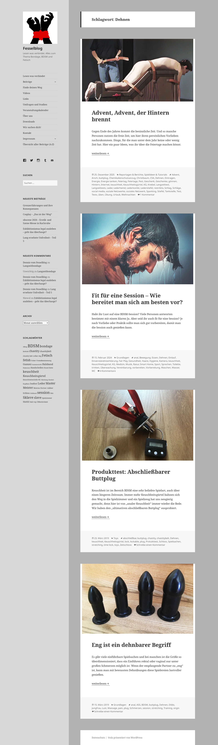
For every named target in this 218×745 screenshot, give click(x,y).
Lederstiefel (147, 187)
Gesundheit (135, 360)
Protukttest (152, 541)
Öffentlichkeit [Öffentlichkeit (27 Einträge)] (42, 402)
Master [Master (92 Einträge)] (50, 383)
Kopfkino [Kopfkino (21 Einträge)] (26, 384)
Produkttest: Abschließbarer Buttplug (131, 475)
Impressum (29, 138)
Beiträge (27, 81)
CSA (152, 177)
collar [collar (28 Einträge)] (35, 356)
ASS (138, 704)
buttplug (103, 177)
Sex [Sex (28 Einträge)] (51, 393)
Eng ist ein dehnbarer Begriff (131, 644)
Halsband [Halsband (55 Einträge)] (47, 364)
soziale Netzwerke (115, 191)
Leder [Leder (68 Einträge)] (41, 383)
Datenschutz (98, 737)
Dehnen (159, 177)
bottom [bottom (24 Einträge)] (26, 351)
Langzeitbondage (32, 265)
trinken (95, 367)
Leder (109, 187)
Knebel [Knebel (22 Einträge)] (51, 380)
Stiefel (160, 191)
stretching (97, 544)
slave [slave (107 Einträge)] (37, 397)
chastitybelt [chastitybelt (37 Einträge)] (45, 351)
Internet (105, 184)
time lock (108, 544)
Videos (26, 93)
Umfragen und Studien (35, 104)
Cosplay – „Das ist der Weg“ (37, 214)
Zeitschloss (126, 544)
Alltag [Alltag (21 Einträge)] (25, 347)
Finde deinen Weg (32, 87)
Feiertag (122, 181)
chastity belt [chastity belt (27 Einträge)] (28, 356)
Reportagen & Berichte (131, 174)
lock (127, 541)
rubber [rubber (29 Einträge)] (50, 388)
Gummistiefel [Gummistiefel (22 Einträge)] (37, 364)
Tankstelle (170, 191)
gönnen (173, 181)
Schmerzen (136, 708)
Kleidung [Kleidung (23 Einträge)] (44, 380)
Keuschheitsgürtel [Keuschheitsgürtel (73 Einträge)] (34, 376)
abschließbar (129, 538)
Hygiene (153, 360)
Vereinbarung (124, 367)
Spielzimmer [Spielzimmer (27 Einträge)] (47, 398)
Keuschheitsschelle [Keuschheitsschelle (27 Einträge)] (30, 380)
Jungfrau (96, 708)
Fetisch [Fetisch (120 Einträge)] (47, 355)
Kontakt (27, 133)
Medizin (120, 364)
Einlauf (172, 357)
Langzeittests (99, 187)
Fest (141, 181)
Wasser (175, 367)
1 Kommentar (147, 194)
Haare (145, 360)
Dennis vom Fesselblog (35, 262)
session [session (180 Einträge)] (43, 392)
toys (116, 544)
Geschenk (149, 181)
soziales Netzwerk (135, 191)
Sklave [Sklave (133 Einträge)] (28, 397)
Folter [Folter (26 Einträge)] (33, 360)
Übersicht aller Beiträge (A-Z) (38, 144)
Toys (116, 538)
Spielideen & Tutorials (155, 174)
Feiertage (133, 181)
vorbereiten (138, 367)
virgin (176, 708)
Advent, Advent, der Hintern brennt (130, 116)
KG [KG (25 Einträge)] (39, 380)
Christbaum (143, 177)
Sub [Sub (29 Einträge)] (31, 402)
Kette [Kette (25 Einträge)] (51, 368)
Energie (96, 181)
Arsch (95, 177)
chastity (152, 538)
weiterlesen (101, 153)
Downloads (29, 121)
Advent (175, 174)
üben (101, 194)
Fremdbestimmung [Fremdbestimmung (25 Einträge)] (43, 360)
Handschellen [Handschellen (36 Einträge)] (37, 367)
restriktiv (158, 187)
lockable (134, 541)
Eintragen (170, 177)
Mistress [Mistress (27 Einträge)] (37, 388)
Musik (129, 364)
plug (142, 541)
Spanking (151, 191)
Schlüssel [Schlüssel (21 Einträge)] (33, 393)
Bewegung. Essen (148, 357)
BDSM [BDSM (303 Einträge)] (33, 346)
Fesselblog (32, 48)
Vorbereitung (153, 367)
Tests (94, 194)
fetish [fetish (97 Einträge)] (27, 360)
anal (136, 357)
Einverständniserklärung (105, 360)
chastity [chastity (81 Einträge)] (34, 351)
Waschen (166, 367)
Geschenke (161, 181)
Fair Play (123, 360)
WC (93, 370)
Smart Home (146, 364)
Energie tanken (109, 181)
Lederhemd (120, 187)
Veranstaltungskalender (36, 110)
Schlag (167, 187)
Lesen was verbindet (34, 76)
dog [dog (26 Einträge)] (40, 356)
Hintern (96, 184)
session (147, 708)
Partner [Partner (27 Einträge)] (43, 388)
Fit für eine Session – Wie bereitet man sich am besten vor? (137, 299)
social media (98, 191)
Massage (112, 708)
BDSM (145, 704)
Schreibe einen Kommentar (150, 544)
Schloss (163, 541)
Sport (157, 364)
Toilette (176, 364)
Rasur (136, 364)
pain (120, 708)
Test (179, 191)
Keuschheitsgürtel (133, 184)
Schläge (177, 187)
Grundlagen (123, 357)
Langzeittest (162, 184)
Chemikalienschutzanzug (122, 177)
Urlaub (116, 194)
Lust (104, 708)
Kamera (163, 360)
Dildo (171, 704)
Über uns (28, 115)
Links (26, 98)
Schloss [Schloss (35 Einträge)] (26, 393)
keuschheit (116, 184)
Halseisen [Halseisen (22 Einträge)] (26, 368)
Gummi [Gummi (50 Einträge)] (27, 364)
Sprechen (166, 364)
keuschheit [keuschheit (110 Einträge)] (31, 371)
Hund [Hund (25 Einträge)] (46, 368)
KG (145, 184)
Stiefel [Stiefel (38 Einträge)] (26, 401)
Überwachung (108, 367)
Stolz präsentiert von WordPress (125, 737)
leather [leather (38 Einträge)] (33, 383)
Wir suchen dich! (32, 127)
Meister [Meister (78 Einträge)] (28, 388)
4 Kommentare (108, 370)
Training (168, 708)
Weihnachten (128, 194)
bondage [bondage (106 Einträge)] (46, 346)
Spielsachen (174, 541)
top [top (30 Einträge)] (35, 402)
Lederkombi (133, 187)
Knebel (151, 184)
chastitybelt (163, 538)
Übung (108, 194)
